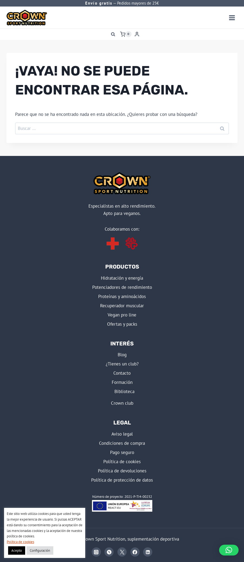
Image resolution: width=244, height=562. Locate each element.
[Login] (137, 34)
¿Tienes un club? (122, 364)
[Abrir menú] (232, 17)
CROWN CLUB (122, 403)
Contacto (122, 373)
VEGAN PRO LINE (122, 315)
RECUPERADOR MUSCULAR (122, 306)
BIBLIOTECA (124, 391)
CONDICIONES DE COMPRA (122, 443)
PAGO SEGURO (122, 452)
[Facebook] (135, 552)
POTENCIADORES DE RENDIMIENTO (122, 287)
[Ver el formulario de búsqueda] (113, 34)
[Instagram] (96, 552)
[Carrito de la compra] (125, 34)
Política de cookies (20, 542)
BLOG (122, 355)
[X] (122, 552)
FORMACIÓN (122, 382)
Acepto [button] (16, 550)
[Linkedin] (147, 552)
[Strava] (109, 552)
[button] (229, 550)
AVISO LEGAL (122, 434)
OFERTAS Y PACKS (122, 324)
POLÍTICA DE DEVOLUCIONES (122, 471)
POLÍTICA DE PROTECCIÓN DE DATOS (122, 480)
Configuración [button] (40, 550)
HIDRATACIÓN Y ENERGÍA (122, 278)
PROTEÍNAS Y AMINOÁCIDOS (122, 296)
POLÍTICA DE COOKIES (122, 462)
